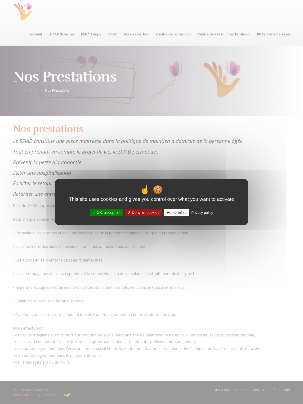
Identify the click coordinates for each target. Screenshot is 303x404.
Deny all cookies (143, 213)
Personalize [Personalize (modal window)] (177, 213)
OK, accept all (106, 213)
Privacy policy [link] (202, 213)
